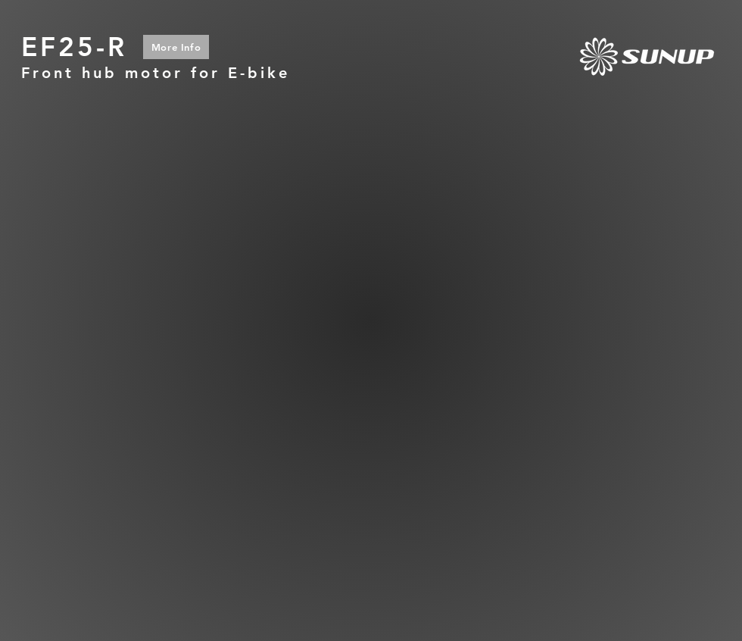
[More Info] (176, 47)
